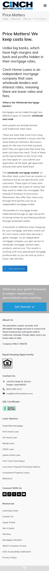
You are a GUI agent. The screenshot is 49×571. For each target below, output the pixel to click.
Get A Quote (8, 528)
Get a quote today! (15, 268)
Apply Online (8, 522)
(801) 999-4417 (14, 389)
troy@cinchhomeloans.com (19, 393)
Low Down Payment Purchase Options (21, 466)
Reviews (6, 534)
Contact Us (7, 516)
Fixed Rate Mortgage (12, 425)
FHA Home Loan (10, 431)
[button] (45, 6)
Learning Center (10, 510)
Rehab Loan (8, 443)
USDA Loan (8, 449)
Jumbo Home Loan (11, 455)
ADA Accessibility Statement (16, 551)
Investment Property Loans (15, 472)
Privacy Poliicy (9, 557)
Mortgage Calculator (12, 540)
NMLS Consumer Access (14, 545)
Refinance (7, 478)
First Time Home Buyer (13, 461)
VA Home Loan (9, 437)
